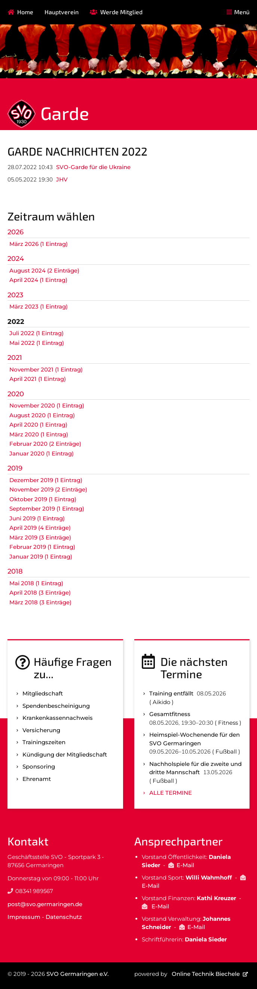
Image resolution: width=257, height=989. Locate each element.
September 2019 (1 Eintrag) (46, 508)
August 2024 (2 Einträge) (44, 270)
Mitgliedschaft (42, 693)
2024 (15, 259)
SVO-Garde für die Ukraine (93, 167)
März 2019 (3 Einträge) (40, 537)
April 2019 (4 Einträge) (40, 527)
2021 (14, 358)
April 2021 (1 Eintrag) (37, 378)
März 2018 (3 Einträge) (40, 602)
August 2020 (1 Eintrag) (42, 415)
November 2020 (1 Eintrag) (46, 405)
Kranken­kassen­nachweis (57, 717)
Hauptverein (62, 11)
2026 (15, 232)
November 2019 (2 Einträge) (48, 489)
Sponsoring (38, 766)
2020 (15, 394)
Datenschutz (64, 916)
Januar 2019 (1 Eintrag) (40, 556)
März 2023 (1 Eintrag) (38, 306)
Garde (64, 113)
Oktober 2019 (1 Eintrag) (42, 499)
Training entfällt (171, 693)
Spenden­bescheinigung (56, 705)
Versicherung (41, 730)
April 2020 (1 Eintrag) (38, 424)
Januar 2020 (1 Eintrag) (41, 453)
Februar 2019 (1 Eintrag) (42, 546)
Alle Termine (170, 792)
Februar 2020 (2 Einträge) (45, 443)
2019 (14, 468)
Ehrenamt (36, 778)
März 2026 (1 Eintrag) (38, 243)
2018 (15, 571)
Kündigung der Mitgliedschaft (64, 754)
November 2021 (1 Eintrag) (46, 369)
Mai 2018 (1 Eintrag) (36, 583)
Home (25, 11)
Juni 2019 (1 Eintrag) (37, 518)
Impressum (23, 916)
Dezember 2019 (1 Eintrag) (45, 480)
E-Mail (185, 865)
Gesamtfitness (169, 714)
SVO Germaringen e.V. (77, 973)
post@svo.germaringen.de (44, 904)
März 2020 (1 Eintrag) (38, 434)
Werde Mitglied (121, 11)
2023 (15, 295)
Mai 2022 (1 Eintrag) (36, 342)
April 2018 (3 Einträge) (40, 592)
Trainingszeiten (43, 742)
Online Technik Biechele (206, 973)
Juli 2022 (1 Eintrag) (36, 333)
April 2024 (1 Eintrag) (38, 279)
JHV (62, 179)
